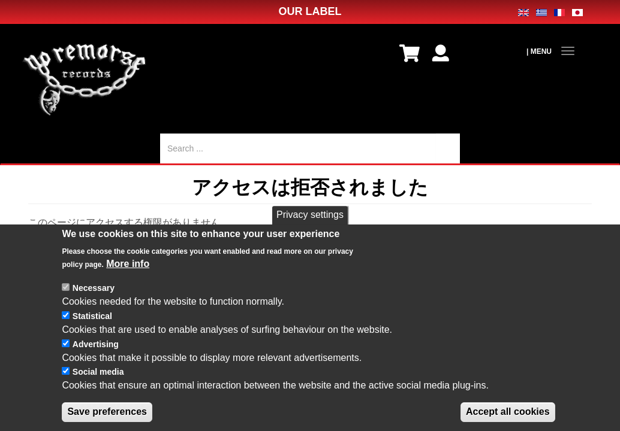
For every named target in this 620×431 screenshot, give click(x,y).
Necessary (94, 301)
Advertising (96, 357)
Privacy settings (310, 228)
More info (127, 277)
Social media (98, 385)
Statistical (92, 330)
